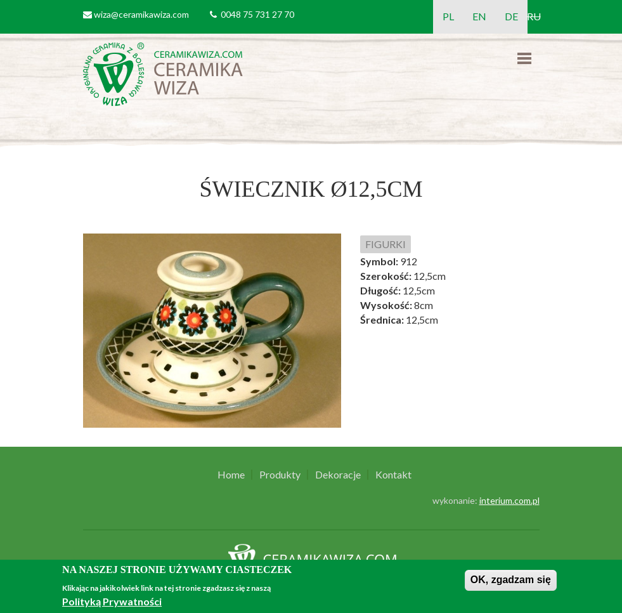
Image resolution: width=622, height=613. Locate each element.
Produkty (280, 475)
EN (479, 16)
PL (448, 16)
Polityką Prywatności (112, 601)
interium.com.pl (509, 500)
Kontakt (393, 475)
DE (511, 16)
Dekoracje (338, 475)
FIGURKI (385, 244)
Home (231, 475)
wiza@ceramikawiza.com (141, 14)
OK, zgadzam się (510, 579)
